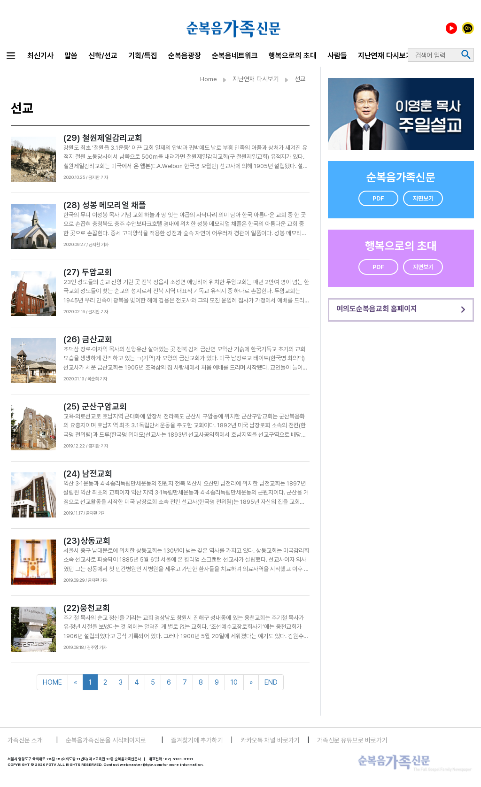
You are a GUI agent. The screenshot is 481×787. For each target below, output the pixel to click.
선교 (300, 79)
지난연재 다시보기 (385, 55)
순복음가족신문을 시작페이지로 (106, 740)
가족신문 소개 (25, 740)
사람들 (337, 55)
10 (234, 682)
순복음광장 (184, 55)
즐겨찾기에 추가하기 (197, 740)
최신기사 (40, 55)
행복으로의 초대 (293, 55)
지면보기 (423, 198)
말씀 (71, 55)
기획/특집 (142, 55)
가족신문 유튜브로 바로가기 (352, 740)
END (271, 682)
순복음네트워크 (235, 55)
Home (208, 79)
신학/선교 (102, 55)
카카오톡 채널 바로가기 (270, 740)
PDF (378, 198)
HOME (52, 682)
